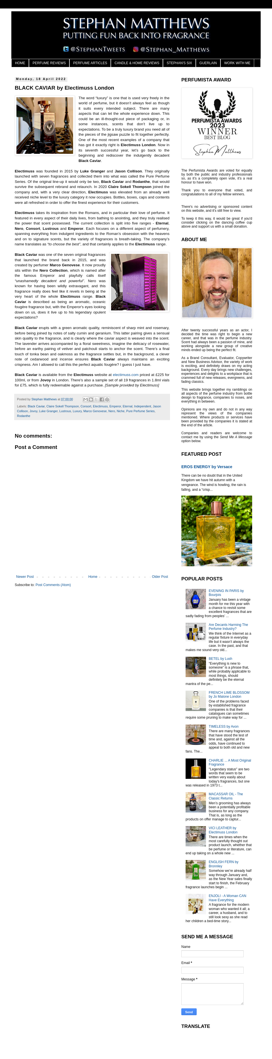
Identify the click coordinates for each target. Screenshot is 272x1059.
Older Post (160, 577)
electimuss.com (126, 375)
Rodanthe (23, 416)
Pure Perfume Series (140, 411)
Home (92, 577)
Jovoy (33, 411)
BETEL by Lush (220, 659)
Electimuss (100, 406)
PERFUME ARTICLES (90, 63)
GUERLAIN (208, 63)
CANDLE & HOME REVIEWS (136, 63)
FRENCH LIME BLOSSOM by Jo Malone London (229, 695)
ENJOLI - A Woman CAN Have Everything (227, 898)
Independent (142, 406)
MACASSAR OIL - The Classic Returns (226, 796)
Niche (121, 411)
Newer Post (25, 577)
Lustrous (65, 411)
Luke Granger (48, 411)
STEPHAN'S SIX (179, 63)
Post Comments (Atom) (53, 585)
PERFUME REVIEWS (49, 63)
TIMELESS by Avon (224, 727)
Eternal (127, 406)
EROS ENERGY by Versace (206, 466)
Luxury (77, 411)
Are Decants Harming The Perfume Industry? (228, 627)
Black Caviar (36, 406)
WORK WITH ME (237, 63)
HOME (20, 63)
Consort (85, 406)
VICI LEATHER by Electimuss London (223, 830)
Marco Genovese (95, 411)
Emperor (115, 406)
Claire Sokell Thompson (62, 406)
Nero (112, 411)
